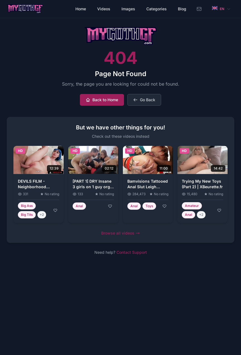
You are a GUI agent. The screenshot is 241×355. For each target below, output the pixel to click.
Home (80, 8)
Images (128, 8)
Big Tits (27, 214)
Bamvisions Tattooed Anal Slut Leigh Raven (147, 187)
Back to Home (102, 99)
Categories (156, 8)
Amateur (192, 206)
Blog (182, 8)
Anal (79, 206)
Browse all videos (120, 233)
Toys (149, 206)
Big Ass (27, 206)
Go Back (144, 99)
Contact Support (131, 252)
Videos (103, 8)
